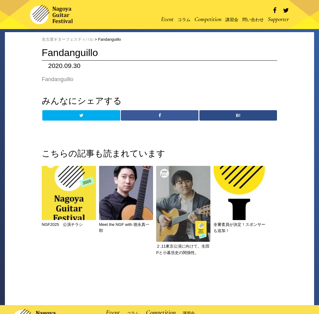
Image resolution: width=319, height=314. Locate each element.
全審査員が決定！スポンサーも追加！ (239, 227)
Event (167, 19)
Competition (207, 19)
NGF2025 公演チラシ (62, 224)
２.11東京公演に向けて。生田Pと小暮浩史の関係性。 (182, 249)
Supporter (278, 19)
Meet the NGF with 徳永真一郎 (124, 227)
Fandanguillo (57, 79)
